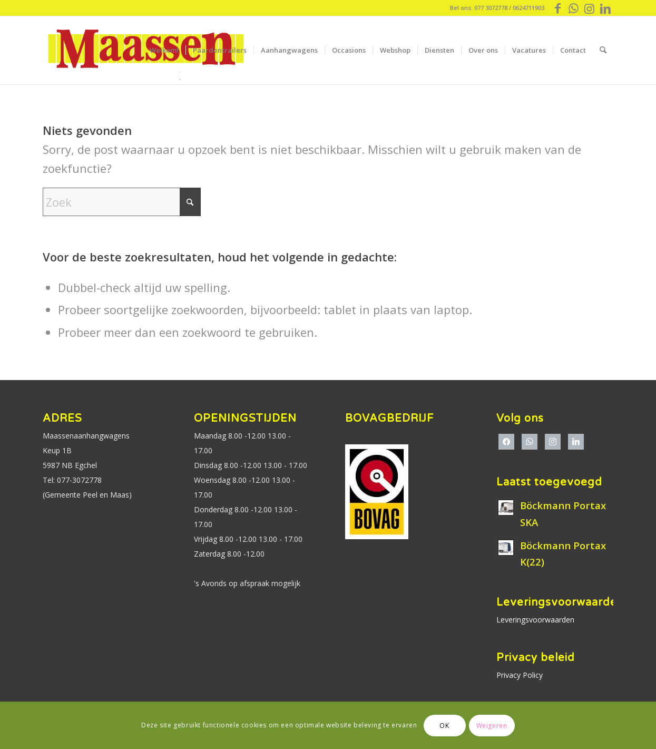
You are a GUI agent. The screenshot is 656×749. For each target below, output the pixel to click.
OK (444, 725)
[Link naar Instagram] (589, 8)
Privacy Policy (519, 675)
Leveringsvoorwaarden (535, 620)
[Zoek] (603, 50)
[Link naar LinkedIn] (605, 8)
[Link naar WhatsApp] (573, 8)
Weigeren (491, 725)
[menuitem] (164, 50)
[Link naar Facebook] (557, 8)
